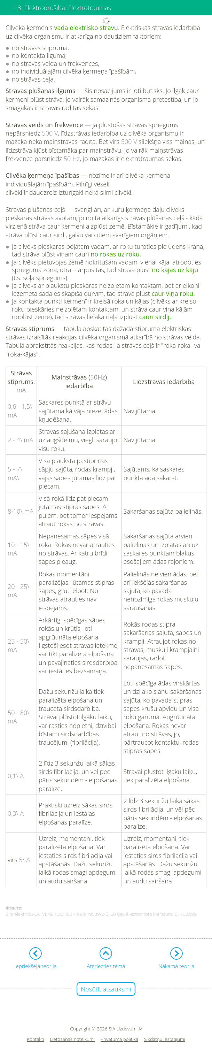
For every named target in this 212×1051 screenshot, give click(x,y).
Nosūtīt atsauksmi (106, 989)
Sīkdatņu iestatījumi (164, 1039)
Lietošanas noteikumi (72, 1039)
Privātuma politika (119, 1039)
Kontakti (35, 1039)
